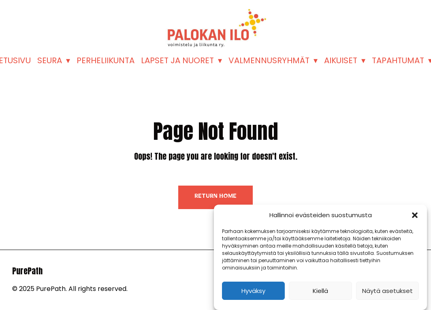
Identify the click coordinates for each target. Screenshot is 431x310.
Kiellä (320, 290)
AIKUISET (340, 60)
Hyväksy (253, 290)
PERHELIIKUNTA (105, 60)
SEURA (49, 60)
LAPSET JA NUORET (177, 60)
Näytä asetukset (387, 290)
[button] (415, 215)
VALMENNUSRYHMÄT (268, 60)
